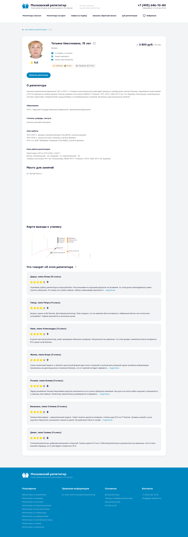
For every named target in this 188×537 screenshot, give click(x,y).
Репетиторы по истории (32, 502)
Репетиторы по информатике (35, 516)
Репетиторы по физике (32, 498)
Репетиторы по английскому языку (37, 520)
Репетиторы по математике (34, 495)
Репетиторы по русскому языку (36, 509)
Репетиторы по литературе (34, 513)
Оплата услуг (111, 506)
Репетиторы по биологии (33, 527)
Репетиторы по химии (31, 524)
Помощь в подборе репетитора (119, 498)
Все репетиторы (112, 495)
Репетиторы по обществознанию (36, 506)
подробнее (110, 290)
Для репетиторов (112, 502)
